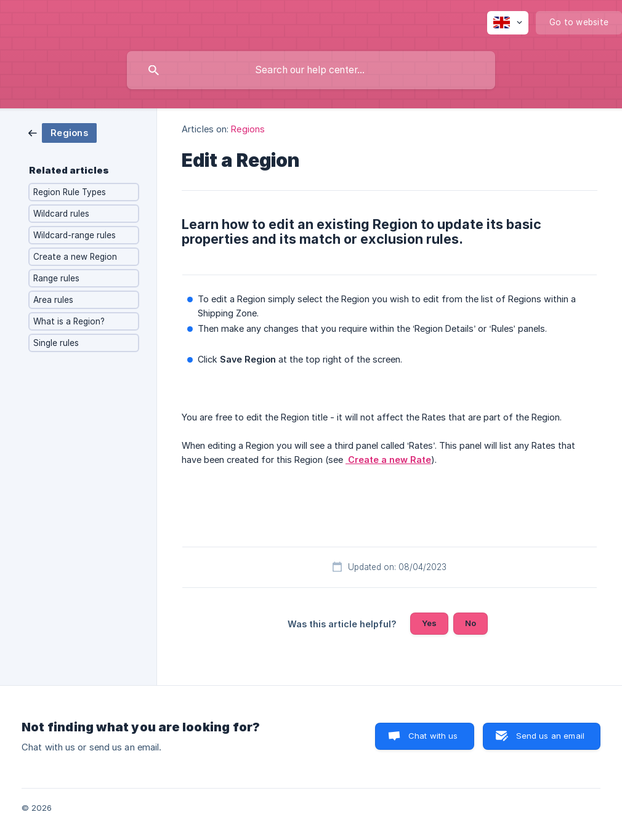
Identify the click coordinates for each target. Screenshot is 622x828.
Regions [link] (248, 129)
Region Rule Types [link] (69, 192)
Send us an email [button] (550, 736)
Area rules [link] (53, 300)
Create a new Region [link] (75, 257)
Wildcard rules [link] (61, 214)
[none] (507, 22)
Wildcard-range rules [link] (74, 235)
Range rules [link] (56, 278)
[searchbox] (311, 70)
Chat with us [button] (433, 736)
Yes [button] (429, 623)
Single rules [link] (56, 343)
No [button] (470, 623)
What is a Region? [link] (69, 321)
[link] (62, 132)
